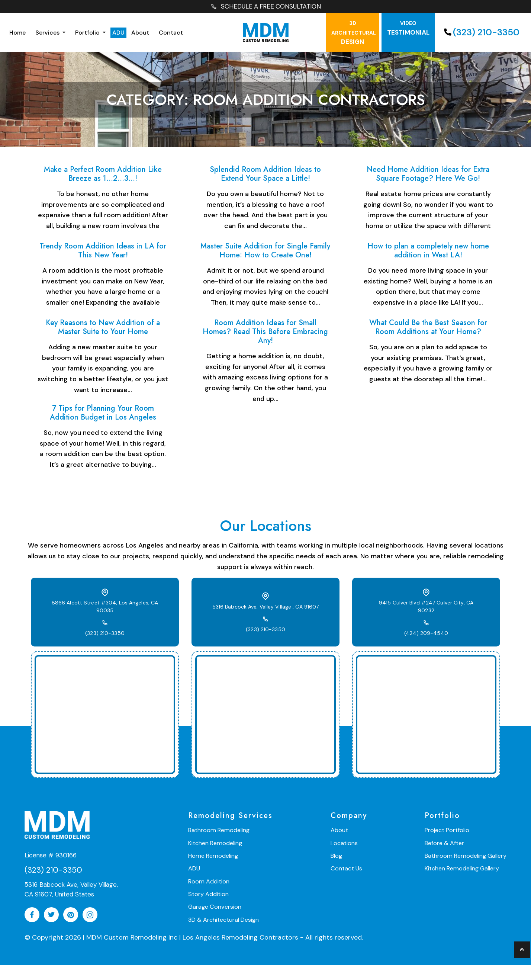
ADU (118, 33)
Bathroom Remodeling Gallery (466, 856)
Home (17, 33)
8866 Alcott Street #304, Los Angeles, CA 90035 (104, 607)
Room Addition (208, 881)
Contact (171, 33)
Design (353, 33)
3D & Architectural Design (223, 919)
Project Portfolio (448, 831)
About (140, 33)
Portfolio (88, 33)
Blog (337, 856)
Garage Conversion (214, 907)
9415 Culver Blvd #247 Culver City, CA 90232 (426, 607)
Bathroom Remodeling (218, 831)
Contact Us (347, 869)
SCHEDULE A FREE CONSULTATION (265, 7)
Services (48, 33)
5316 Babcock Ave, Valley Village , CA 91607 (265, 607)
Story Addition (208, 894)
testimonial (408, 28)
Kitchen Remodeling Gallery (463, 869)
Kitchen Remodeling (214, 843)
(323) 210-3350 (480, 33)
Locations (344, 843)
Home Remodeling (212, 856)
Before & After (446, 843)
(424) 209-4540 (426, 630)
